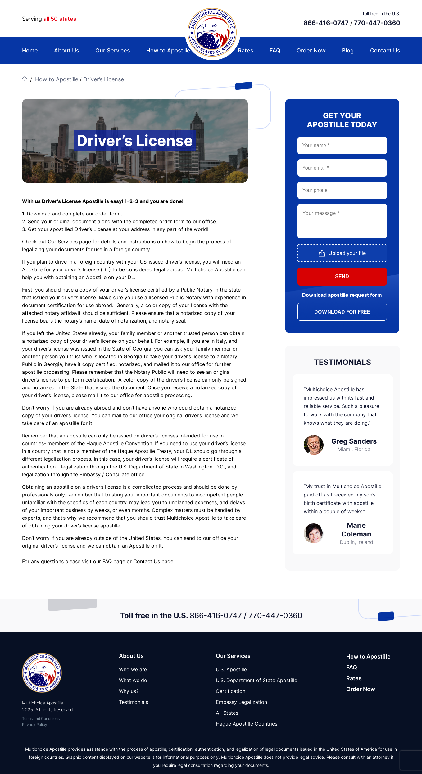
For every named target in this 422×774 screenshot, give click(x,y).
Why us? (128, 691)
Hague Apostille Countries (246, 724)
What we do (133, 680)
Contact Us (385, 50)
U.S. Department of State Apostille (256, 680)
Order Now (311, 50)
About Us (66, 50)
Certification (230, 691)
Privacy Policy (34, 724)
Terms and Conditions (41, 718)
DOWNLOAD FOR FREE (342, 312)
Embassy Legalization (241, 702)
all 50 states (59, 19)
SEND (342, 276)
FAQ (275, 50)
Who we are (133, 669)
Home (30, 50)
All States (227, 713)
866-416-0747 (326, 23)
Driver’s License (103, 79)
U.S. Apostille (231, 669)
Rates (245, 50)
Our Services (112, 50)
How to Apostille (168, 50)
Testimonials (133, 702)
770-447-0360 (377, 23)
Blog (348, 50)
